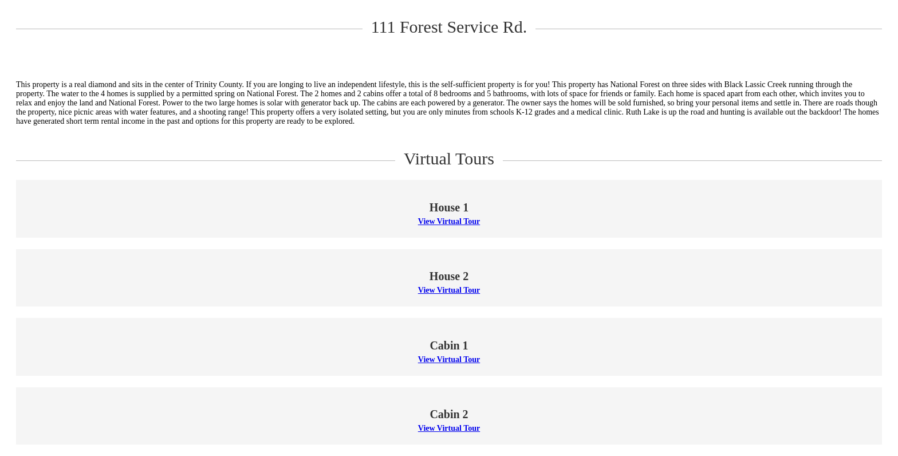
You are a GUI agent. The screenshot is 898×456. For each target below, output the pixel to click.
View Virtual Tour (449, 221)
